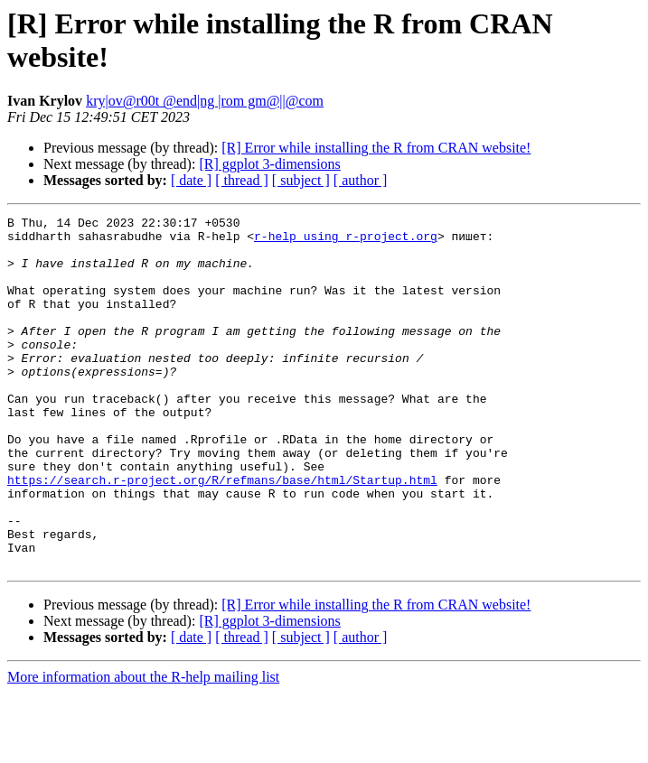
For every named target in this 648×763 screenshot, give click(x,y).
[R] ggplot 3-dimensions (269, 164)
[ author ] (360, 180)
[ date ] (191, 180)
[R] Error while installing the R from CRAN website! (376, 147)
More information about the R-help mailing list (143, 747)
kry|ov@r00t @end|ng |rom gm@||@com (205, 100)
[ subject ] (301, 180)
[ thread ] (241, 180)
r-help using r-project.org (345, 241)
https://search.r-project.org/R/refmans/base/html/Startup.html (222, 534)
